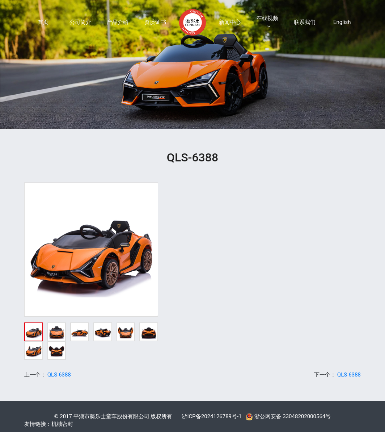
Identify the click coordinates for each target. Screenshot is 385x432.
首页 (43, 22)
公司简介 (80, 22)
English (342, 22)
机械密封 (62, 424)
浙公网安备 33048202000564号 (288, 416)
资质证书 (155, 22)
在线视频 (267, 22)
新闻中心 (230, 22)
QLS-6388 (59, 374)
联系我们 (305, 22)
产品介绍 (117, 22)
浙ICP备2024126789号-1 (211, 416)
